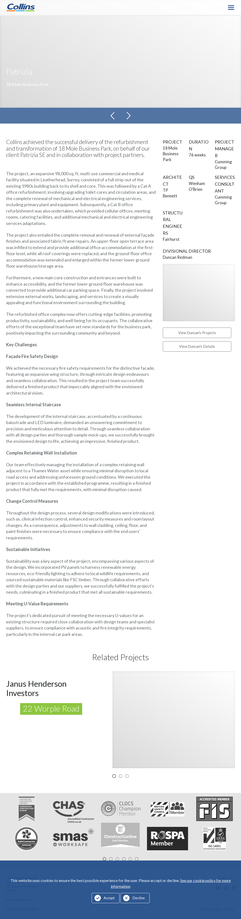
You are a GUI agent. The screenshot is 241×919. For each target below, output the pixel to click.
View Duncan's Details (197, 346)
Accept (109, 898)
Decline (138, 898)
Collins (20, 7)
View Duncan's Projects (197, 333)
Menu (231, 7)
